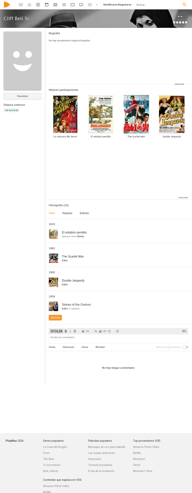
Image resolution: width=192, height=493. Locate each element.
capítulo (74, 308)
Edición (84, 213)
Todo (52, 213)
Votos (85, 347)
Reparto (67, 213)
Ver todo (55, 317)
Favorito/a (22, 96)
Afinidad (100, 347)
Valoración (68, 347)
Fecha (52, 347)
